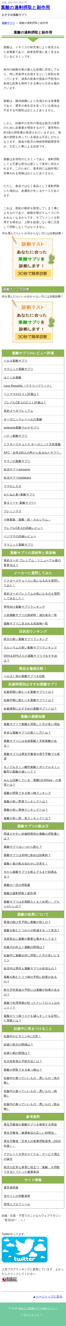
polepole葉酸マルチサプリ (21, 427)
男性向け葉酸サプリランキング (24, 606)
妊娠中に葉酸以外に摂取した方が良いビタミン (32, 957)
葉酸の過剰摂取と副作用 (25, 7)
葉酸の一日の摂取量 (17, 884)
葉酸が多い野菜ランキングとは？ (26, 801)
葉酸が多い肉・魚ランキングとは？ (27, 818)
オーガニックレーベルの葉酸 (23, 419)
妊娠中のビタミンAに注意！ (22, 1036)
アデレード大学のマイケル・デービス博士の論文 (32, 1156)
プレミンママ (12, 511)
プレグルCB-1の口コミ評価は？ (25, 402)
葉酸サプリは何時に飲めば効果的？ (27, 855)
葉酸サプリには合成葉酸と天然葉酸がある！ (30, 743)
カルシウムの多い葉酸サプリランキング (30, 647)
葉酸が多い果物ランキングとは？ (26, 809)
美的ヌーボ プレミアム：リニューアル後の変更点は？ (32, 562)
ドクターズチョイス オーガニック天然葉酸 (32, 444)
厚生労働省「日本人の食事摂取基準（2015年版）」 (32, 1143)
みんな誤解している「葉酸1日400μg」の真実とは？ (32, 782)
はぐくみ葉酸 (12, 377)
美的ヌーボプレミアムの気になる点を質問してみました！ (32, 596)
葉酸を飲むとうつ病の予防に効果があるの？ (30, 979)
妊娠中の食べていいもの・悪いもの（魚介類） (32, 1080)
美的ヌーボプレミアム (18, 410)
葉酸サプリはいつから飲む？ (23, 846)
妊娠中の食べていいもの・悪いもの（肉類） (30, 1093)
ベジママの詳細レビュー (20, 536)
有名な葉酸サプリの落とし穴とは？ (27, 732)
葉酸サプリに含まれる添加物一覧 (26, 623)
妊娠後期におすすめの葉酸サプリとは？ (30, 708)
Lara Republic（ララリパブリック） (28, 385)
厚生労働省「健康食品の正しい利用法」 (30, 1132)
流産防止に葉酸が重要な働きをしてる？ (30, 938)
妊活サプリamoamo (17, 469)
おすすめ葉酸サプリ (14, 14)
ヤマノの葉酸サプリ (17, 461)
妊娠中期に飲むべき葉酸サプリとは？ (29, 700)
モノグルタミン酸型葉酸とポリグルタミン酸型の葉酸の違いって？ (32, 769)
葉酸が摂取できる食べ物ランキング (27, 793)
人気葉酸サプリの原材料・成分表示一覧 (30, 615)
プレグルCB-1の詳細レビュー (23, 528)
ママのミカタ (12, 486)
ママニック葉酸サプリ (18, 369)
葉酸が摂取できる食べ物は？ (23, 1069)
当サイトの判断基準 (17, 1195)
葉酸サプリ (8, 22)
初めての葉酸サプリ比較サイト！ (37, 1308)
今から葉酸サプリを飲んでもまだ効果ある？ (30, 874)
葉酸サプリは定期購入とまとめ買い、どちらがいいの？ (32, 904)
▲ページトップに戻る (47, 1296)
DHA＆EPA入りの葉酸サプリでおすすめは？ (30, 658)
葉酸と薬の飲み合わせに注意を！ (26, 863)
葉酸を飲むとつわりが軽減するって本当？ (32, 930)
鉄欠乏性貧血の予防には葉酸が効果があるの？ (32, 992)
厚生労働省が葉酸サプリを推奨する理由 (30, 1124)
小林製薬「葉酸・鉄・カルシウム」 (27, 519)
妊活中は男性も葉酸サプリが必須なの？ (30, 968)
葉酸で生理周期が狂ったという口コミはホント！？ (32, 1005)
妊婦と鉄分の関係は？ (18, 1044)
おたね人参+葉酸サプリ (19, 494)
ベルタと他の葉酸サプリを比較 (24, 676)
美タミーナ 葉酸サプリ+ (20, 502)
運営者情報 (11, 1187)
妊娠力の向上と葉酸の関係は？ (24, 947)
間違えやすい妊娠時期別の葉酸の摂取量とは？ (32, 836)
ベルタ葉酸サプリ (15, 360)
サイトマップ (31, 1314)
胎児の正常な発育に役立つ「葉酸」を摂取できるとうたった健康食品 (32, 1169)
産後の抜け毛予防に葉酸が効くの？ (27, 922)
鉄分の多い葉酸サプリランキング (26, 639)
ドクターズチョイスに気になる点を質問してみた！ (32, 583)
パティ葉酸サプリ (15, 435)
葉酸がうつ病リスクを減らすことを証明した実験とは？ (32, 1018)
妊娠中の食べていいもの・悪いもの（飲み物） (32, 1106)
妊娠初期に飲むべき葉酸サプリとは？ (29, 691)
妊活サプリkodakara (17, 477)
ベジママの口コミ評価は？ (21, 394)
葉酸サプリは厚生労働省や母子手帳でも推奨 (32, 756)
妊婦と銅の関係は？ (17, 1053)
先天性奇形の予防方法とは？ (23, 1061)
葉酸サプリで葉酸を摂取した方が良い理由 (32, 724)
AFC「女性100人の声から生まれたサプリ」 (33, 452)
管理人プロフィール (17, 1204)
